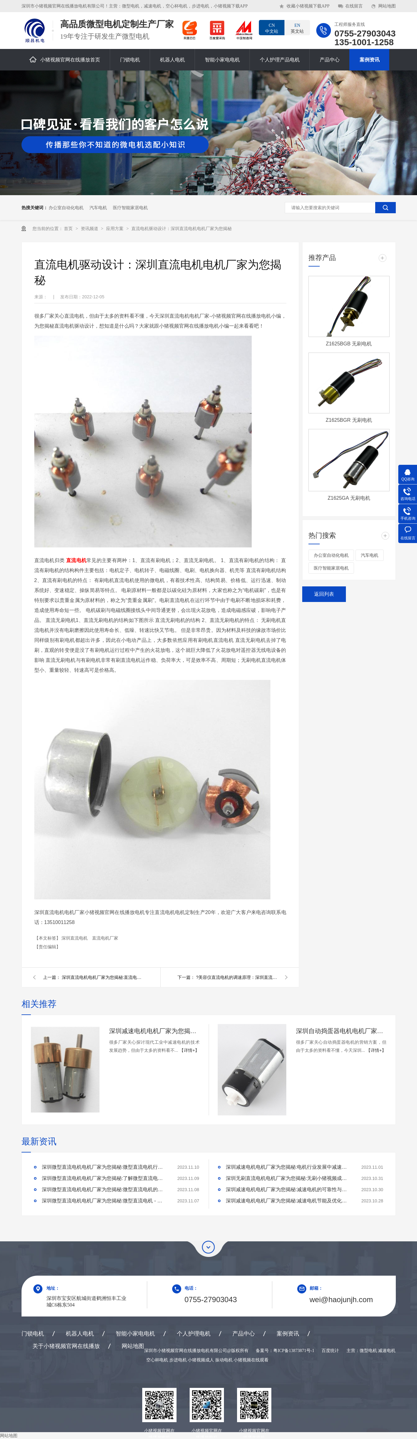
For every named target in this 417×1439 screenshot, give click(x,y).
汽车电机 (98, 207)
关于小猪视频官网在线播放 (66, 1346)
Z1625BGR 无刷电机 (349, 420)
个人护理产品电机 (280, 59)
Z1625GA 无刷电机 (348, 498)
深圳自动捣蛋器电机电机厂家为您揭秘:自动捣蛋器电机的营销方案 (341, 1031)
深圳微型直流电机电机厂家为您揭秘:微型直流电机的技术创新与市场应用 (104, 1189)
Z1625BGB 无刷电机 (349, 343)
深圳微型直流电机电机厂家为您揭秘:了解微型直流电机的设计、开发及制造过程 (104, 1178)
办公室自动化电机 (66, 207)
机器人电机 (172, 59)
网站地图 (387, 6)
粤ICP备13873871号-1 (293, 1350)
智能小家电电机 (222, 59)
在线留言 (354, 6)
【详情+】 (189, 1050)
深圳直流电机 (75, 938)
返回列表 (324, 594)
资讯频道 (90, 228)
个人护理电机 (194, 1334)
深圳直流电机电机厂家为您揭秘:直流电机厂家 (102, 977)
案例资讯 (370, 59)
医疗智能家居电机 (130, 207)
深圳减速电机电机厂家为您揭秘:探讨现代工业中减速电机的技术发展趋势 (154, 1031)
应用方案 (115, 228)
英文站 (297, 28)
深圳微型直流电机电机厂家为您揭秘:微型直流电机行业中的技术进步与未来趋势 (104, 1167)
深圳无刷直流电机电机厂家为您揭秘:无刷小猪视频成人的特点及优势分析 (288, 1178)
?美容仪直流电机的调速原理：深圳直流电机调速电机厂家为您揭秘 (236, 977)
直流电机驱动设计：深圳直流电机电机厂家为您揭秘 (181, 228)
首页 (69, 228)
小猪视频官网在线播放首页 (64, 59)
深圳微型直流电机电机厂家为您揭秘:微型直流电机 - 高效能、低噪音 (104, 1200)
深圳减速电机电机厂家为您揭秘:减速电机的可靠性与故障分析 (288, 1189)
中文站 (271, 28)
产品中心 (330, 59)
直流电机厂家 (105, 938)
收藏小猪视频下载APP (308, 6)
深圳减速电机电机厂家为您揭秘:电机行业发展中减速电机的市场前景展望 (288, 1167)
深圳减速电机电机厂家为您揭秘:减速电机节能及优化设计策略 (288, 1200)
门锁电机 (130, 59)
